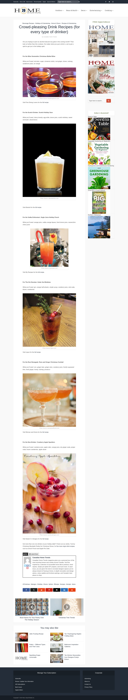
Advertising (88, 678)
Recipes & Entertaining (69, 23)
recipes (63, 584)
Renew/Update (37, 1)
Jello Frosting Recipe (36, 634)
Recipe (57, 584)
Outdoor (58, 10)
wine (74, 584)
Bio (26, 554)
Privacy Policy (88, 687)
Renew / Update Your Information (24, 681)
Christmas (26, 584)
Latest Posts (34, 554)
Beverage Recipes (28, 23)
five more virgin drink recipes (66, 546)
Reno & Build (71, 10)
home (46, 584)
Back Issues (29, 1)
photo (51, 584)
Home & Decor (56, 23)
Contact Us (88, 684)
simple (69, 584)
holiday (40, 584)
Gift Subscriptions (20, 684)
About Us (87, 681)
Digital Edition (19, 690)
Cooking (108, 10)
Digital (44, 1)
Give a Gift (22, 1)
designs (33, 584)
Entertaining (95, 10)
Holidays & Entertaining (42, 23)
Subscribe (15, 1)
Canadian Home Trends (50, 37)
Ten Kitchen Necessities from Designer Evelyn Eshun (72, 657)
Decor (83, 10)
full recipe (45, 102)
